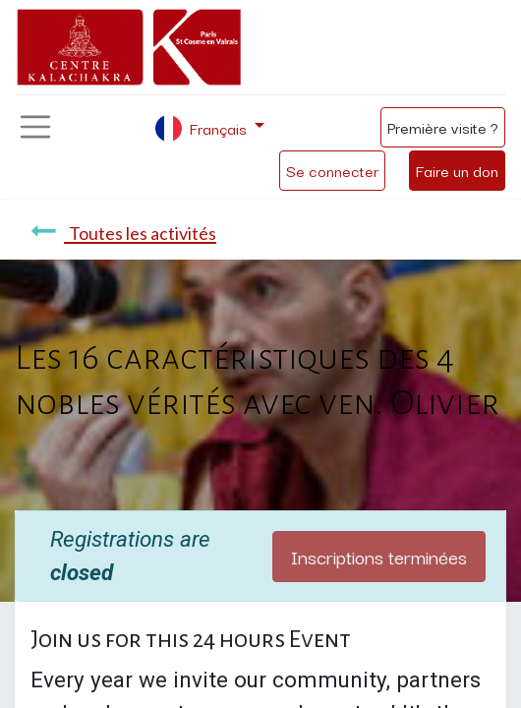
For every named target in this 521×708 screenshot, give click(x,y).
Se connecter (332, 170)
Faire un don (457, 170)
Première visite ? (442, 127)
